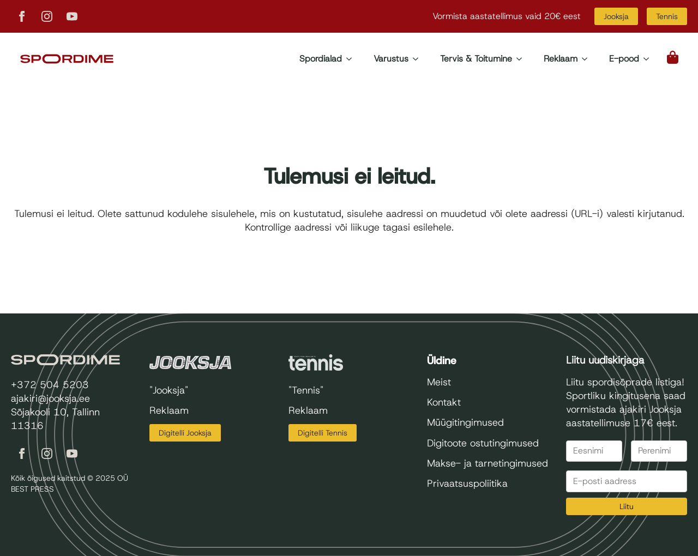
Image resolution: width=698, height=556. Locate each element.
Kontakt (444, 402)
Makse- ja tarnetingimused (487, 463)
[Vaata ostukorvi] (673, 57)
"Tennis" (305, 390)
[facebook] (22, 16)
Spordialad (320, 58)
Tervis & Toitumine (476, 58)
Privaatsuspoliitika (467, 483)
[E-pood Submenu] (649, 59)
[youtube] (72, 16)
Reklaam (560, 58)
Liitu (626, 506)
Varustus (391, 58)
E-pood (624, 58)
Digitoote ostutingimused (483, 443)
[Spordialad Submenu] (352, 59)
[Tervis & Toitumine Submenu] (522, 59)
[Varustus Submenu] (418, 59)
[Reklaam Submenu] (587, 59)
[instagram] (47, 16)
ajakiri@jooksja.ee (50, 398)
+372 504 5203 (50, 384)
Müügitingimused (465, 422)
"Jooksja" (168, 390)
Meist (439, 382)
